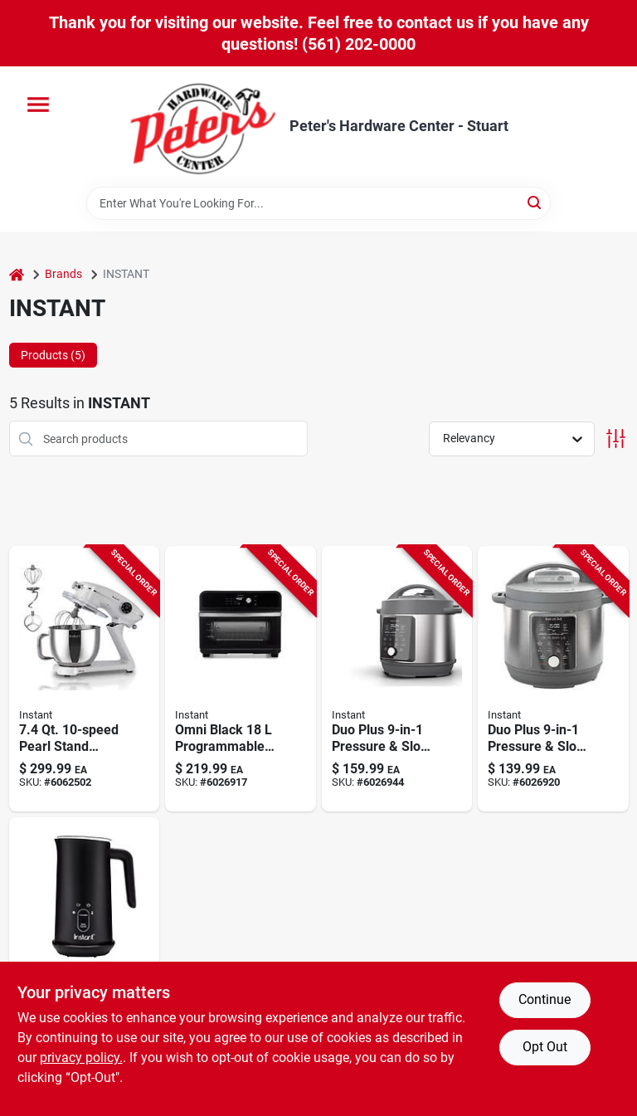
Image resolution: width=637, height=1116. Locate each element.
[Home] (16, 274)
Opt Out (545, 1047)
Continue (544, 999)
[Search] (535, 202)
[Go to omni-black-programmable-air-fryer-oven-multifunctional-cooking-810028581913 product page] (240, 678)
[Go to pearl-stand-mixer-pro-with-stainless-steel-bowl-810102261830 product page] (84, 678)
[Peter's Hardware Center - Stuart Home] (203, 126)
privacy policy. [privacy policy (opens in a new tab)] (81, 1057)
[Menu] (38, 104)
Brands (63, 273)
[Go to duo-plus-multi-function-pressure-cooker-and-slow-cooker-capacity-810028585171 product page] (553, 678)
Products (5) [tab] (53, 355)
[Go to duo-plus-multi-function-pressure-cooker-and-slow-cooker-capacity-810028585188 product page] (397, 678)
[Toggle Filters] (615, 438)
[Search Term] (318, 203)
